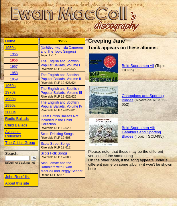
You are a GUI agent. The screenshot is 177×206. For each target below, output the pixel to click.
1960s (10, 86)
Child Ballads (16, 125)
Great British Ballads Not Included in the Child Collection (59, 120)
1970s (10, 92)
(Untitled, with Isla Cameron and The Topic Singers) (62, 49)
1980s (10, 99)
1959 (14, 79)
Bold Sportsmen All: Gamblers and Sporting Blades (141, 132)
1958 (14, 73)
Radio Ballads (17, 118)
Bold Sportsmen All (138, 66)
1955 (14, 54)
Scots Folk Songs (54, 153)
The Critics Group (20, 142)
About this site (17, 183)
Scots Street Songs (55, 144)
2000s (10, 112)
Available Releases (13, 134)
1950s (10, 47)
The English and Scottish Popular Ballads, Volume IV (61, 104)
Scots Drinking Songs (57, 134)
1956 (14, 60)
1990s (10, 105)
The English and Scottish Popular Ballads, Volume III (61, 91)
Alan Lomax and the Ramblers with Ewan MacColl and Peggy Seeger (61, 167)
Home (10, 41)
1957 (14, 67)
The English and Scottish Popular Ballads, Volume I (60, 63)
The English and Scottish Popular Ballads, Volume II (61, 77)
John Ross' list (17, 177)
